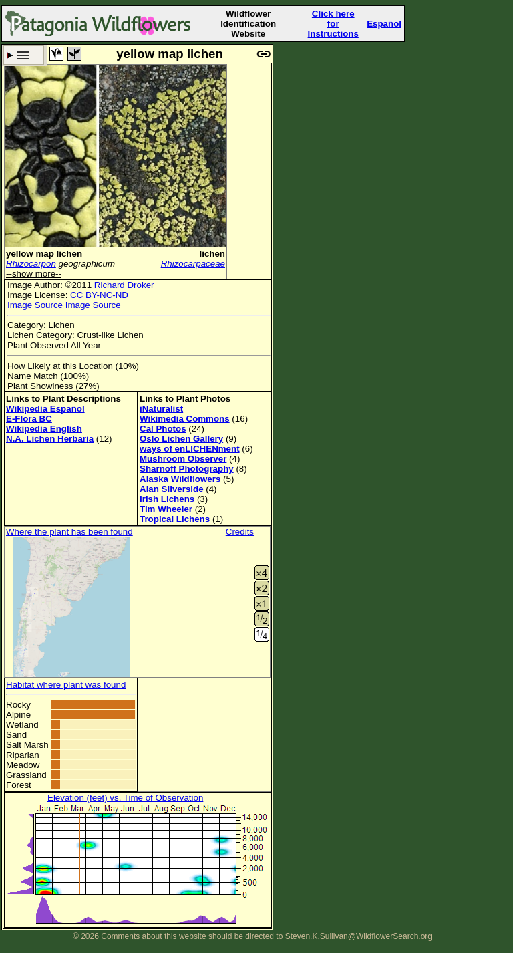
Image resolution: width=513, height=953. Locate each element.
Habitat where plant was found (66, 685)
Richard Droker (124, 285)
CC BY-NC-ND (99, 295)
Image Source (35, 305)
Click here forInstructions (333, 24)
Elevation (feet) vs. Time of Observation (125, 798)
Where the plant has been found (69, 532)
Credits (240, 532)
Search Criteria (23, 55)
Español (384, 24)
